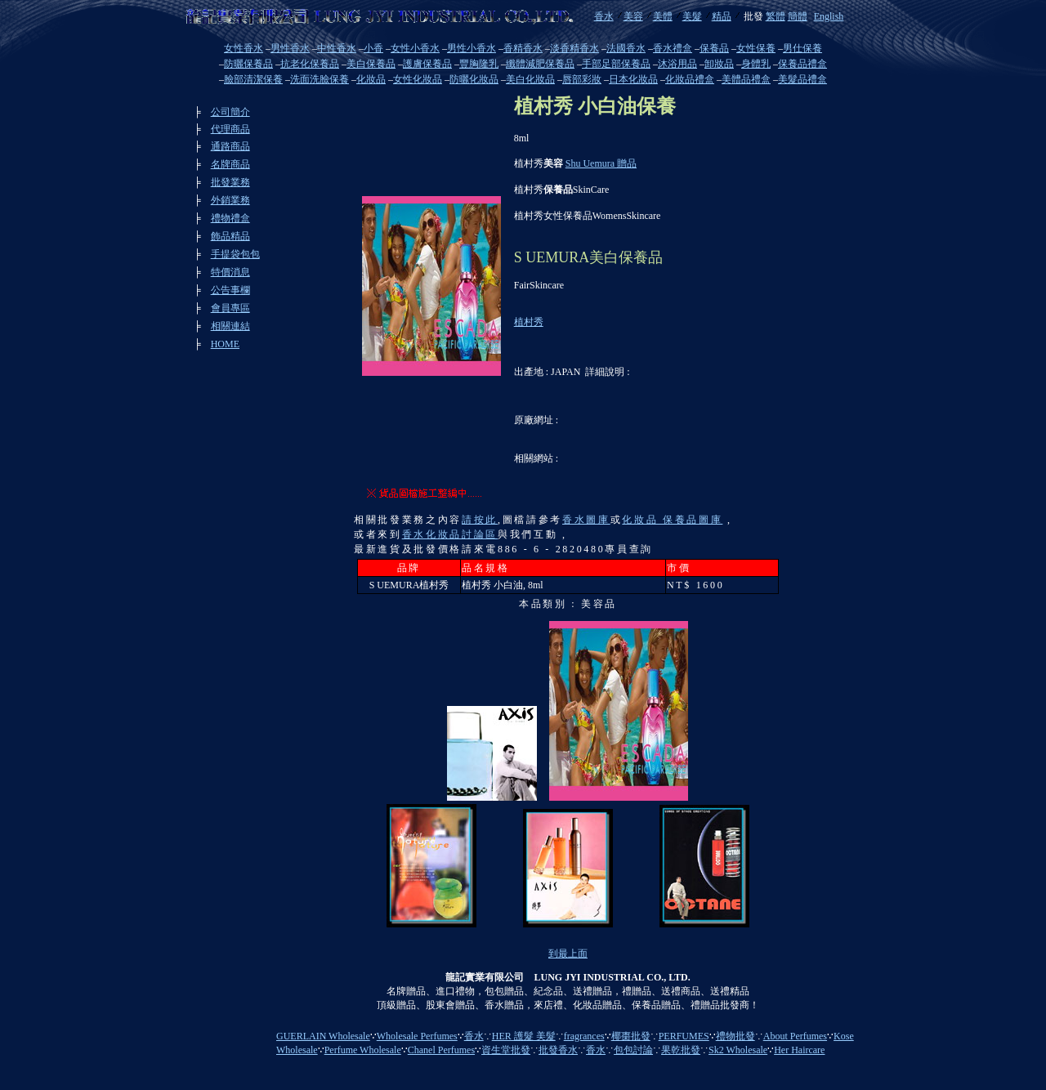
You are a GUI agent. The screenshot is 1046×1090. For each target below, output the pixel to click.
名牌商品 (230, 164)
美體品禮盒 (746, 79)
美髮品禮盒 (802, 79)
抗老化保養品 (309, 63)
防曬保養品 (248, 63)
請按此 (480, 519)
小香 (373, 48)
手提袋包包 (235, 254)
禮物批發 (735, 1036)
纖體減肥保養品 (540, 63)
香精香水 (523, 48)
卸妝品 (719, 63)
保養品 (714, 48)
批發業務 (230, 182)
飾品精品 (230, 236)
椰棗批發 (630, 1036)
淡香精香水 (574, 48)
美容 (633, 16)
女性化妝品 (417, 79)
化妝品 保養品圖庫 (672, 519)
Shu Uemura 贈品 (601, 163)
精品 (721, 16)
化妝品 (371, 79)
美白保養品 (371, 63)
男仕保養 (802, 48)
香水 (604, 16)
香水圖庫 (586, 519)
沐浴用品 (677, 63)
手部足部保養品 (616, 63)
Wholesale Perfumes (417, 1036)
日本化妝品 (633, 79)
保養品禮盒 (802, 63)
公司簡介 (230, 112)
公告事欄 (230, 290)
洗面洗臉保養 (319, 79)
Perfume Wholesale (362, 1050)
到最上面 (568, 953)
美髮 (692, 16)
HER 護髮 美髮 (524, 1036)
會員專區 (230, 308)
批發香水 (558, 1050)
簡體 (797, 16)
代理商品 (230, 129)
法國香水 (626, 48)
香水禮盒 (672, 48)
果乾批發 (680, 1050)
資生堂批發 (505, 1050)
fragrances (584, 1036)
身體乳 (756, 63)
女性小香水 (415, 48)
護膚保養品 (427, 63)
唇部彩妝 (581, 79)
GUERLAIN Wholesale (323, 1036)
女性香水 (243, 48)
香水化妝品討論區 (450, 534)
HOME (225, 344)
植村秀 (528, 322)
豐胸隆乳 (478, 63)
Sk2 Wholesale (738, 1050)
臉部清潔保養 (253, 79)
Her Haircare (799, 1050)
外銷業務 (230, 200)
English (829, 16)
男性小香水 (471, 48)
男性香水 (290, 48)
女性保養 (756, 48)
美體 (663, 16)
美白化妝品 (530, 79)
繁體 (775, 16)
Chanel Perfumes (441, 1050)
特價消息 (230, 272)
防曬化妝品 (473, 79)
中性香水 (336, 48)
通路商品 (230, 146)
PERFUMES (684, 1036)
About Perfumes (795, 1036)
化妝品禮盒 (689, 79)
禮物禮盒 (230, 218)
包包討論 (633, 1050)
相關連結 (230, 326)
